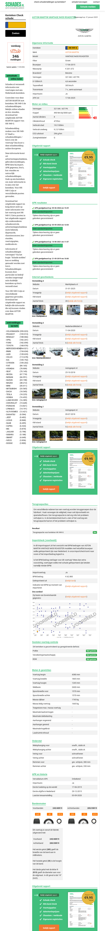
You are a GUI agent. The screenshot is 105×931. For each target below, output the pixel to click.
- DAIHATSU (15, 414)
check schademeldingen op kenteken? (50, 2)
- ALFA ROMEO (15, 411)
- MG (15, 428)
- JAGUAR (15, 431)
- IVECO (15, 440)
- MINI (15, 385)
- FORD (15, 342)
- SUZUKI (15, 380)
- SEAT (15, 371)
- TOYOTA (15, 345)
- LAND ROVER (15, 400)
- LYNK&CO (15, 408)
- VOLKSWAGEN (15, 331)
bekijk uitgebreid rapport (76, 293)
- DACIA (15, 391)
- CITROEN (15, 362)
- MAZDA (15, 383)
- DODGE (15, 443)
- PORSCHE (15, 405)
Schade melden (88, 6)
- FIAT (15, 365)
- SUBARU (15, 434)
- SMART (15, 437)
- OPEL (15, 339)
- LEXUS (15, 420)
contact (96, 2)
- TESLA (15, 394)
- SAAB (15, 423)
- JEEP (15, 417)
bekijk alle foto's (75, 301)
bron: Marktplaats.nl (39, 316)
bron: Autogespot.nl (39, 400)
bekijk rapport (49, 188)
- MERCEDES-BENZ (15, 348)
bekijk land (70, 581)
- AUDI (15, 354)
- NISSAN (15, 377)
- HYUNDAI (15, 368)
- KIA (15, 360)
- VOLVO (15, 357)
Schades (14, 5)
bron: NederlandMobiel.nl (41, 358)
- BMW (15, 351)
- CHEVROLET (15, 403)
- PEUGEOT (15, 334)
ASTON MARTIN (72, 52)
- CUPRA (15, 426)
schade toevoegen (79, 2)
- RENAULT (15, 337)
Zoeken (15, 33)
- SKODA (15, 374)
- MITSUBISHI (15, 388)
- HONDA (15, 397)
